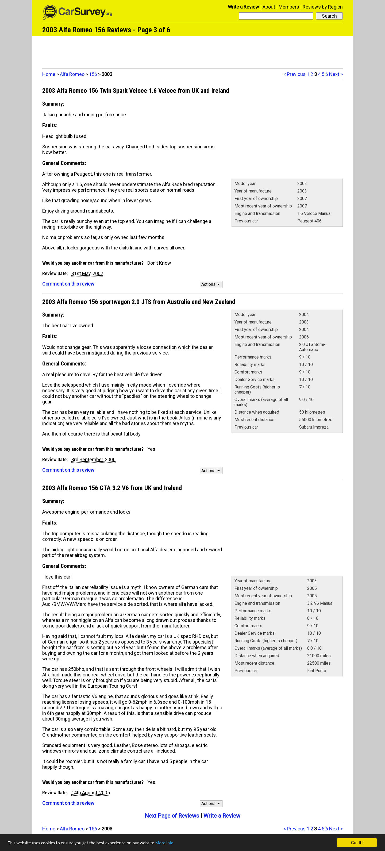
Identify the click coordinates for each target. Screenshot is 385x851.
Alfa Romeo (72, 74)
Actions (211, 284)
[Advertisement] (192, 51)
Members (289, 7)
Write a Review (243, 7)
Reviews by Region (323, 7)
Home (48, 74)
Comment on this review (68, 284)
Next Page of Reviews (172, 816)
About (269, 7)
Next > (336, 74)
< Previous (294, 74)
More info (164, 843)
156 (93, 74)
